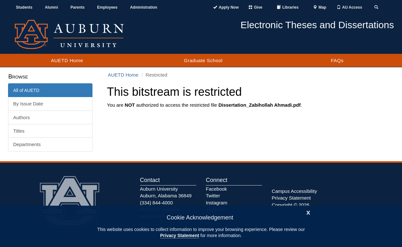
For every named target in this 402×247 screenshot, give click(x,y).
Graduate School (203, 60)
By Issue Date (28, 103)
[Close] (308, 212)
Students (24, 7)
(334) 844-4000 (156, 202)
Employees (107, 7)
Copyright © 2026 (290, 205)
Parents (78, 7)
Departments (27, 144)
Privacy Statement (179, 235)
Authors (21, 117)
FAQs (337, 60)
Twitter (213, 195)
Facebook (216, 189)
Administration (143, 7)
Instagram (216, 202)
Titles (18, 131)
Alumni (51, 7)
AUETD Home (67, 60)
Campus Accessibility (294, 191)
